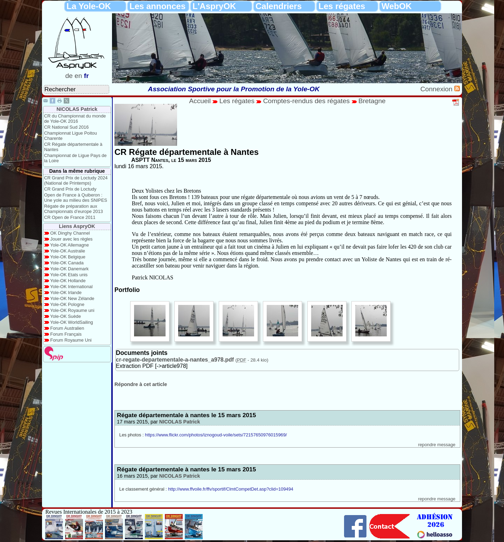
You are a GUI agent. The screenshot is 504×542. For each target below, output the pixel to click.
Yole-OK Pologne (67, 304)
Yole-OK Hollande (67, 280)
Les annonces (158, 6)
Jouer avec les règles (71, 239)
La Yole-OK (88, 6)
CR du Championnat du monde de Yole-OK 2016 (75, 118)
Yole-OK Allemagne (69, 245)
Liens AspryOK (77, 226)
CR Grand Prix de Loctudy (70, 189)
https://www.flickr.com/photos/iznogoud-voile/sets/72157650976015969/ (216, 434)
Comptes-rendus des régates (306, 101)
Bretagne (372, 101)
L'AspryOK (214, 6)
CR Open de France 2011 (70, 217)
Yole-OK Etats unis (69, 274)
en (78, 75)
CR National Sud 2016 (66, 127)
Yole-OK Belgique (67, 256)
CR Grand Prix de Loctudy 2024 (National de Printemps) (75, 180)
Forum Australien (67, 328)
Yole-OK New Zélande (72, 298)
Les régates (341, 6)
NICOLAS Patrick (77, 109)
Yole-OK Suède (65, 316)
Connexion (437, 89)
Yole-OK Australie (67, 251)
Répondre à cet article (140, 384)
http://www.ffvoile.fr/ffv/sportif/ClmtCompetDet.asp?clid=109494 (230, 489)
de (68, 75)
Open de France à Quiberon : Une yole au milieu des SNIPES (75, 197)
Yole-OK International (71, 286)
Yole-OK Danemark (69, 268)
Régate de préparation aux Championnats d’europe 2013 (73, 209)
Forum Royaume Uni (71, 340)
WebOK (397, 6)
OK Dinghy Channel (70, 233)
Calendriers (278, 6)
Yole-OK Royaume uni (72, 310)
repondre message (436, 444)
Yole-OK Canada (67, 262)
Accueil (200, 101)
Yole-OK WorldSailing (71, 322)
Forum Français (66, 334)
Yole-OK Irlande (66, 292)
